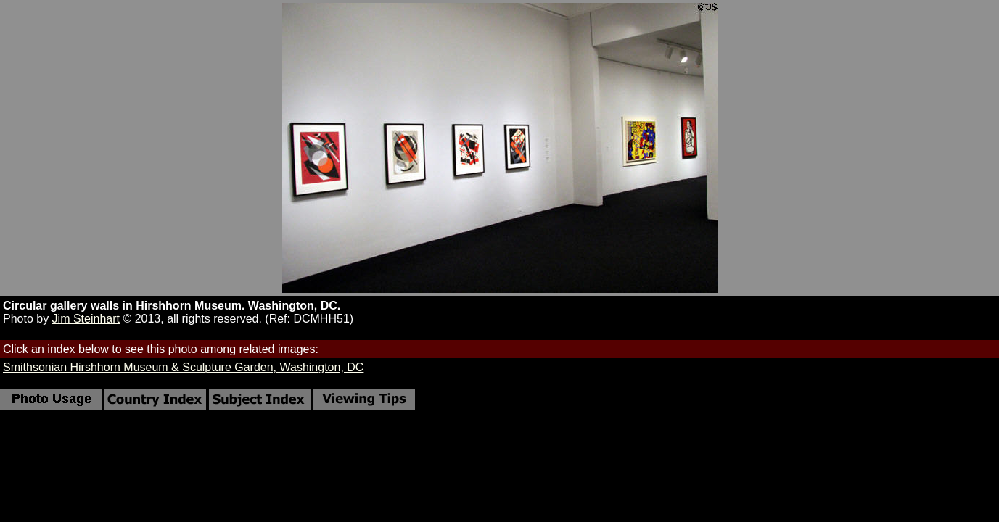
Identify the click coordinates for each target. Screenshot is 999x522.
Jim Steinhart (86, 318)
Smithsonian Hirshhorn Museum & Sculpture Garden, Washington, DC (183, 367)
